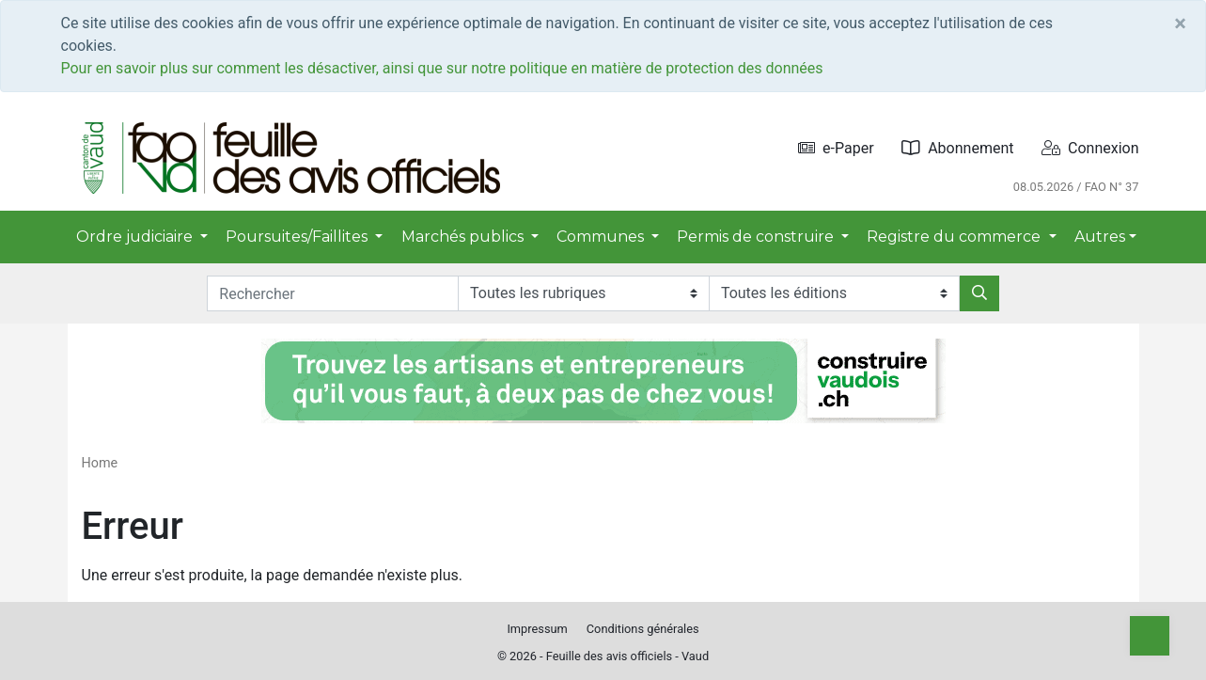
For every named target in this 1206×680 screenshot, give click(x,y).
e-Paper (836, 148)
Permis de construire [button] (757, 236)
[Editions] (834, 293)
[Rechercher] (979, 293)
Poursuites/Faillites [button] (298, 236)
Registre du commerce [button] (955, 236)
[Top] (1149, 636)
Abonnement (957, 148)
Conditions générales (643, 629)
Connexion (1090, 148)
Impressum (537, 629)
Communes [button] (602, 236)
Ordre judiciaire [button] (136, 236)
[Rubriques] (583, 293)
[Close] (1180, 23)
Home (100, 463)
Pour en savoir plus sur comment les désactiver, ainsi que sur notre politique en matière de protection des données (442, 68)
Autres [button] (1099, 236)
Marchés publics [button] (464, 236)
